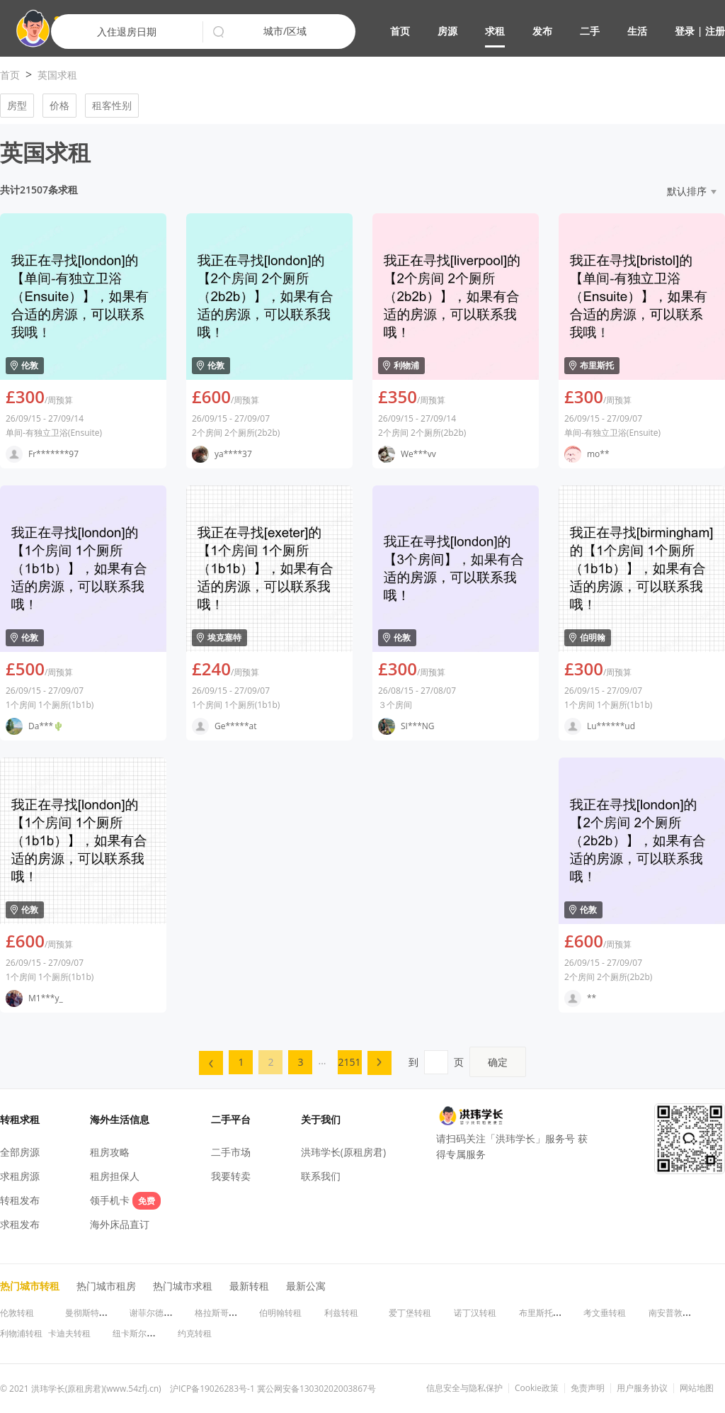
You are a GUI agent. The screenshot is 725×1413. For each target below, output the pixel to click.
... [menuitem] (322, 1060)
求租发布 (20, 1224)
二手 (590, 31)
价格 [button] (59, 105)
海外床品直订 (119, 1224)
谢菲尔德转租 (155, 1313)
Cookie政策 (537, 1388)
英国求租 (57, 74)
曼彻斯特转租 (90, 1313)
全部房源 (20, 1152)
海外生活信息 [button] (119, 1119)
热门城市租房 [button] (106, 1286)
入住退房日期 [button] (126, 31)
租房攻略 (110, 1152)
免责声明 (588, 1388)
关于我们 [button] (321, 1119)
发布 (542, 31)
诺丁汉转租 (475, 1313)
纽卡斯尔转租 (138, 1333)
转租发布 (20, 1200)
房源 (447, 31)
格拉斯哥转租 (220, 1313)
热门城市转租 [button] (29, 1286)
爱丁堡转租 (410, 1313)
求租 (495, 31)
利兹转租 (341, 1313)
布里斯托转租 (544, 1313)
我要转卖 (231, 1176)
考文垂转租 (604, 1313)
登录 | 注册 (700, 31)
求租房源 (20, 1176)
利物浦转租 (21, 1333)
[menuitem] (211, 1063)
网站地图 (697, 1388)
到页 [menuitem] (467, 1062)
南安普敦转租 (674, 1313)
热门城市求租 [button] (182, 1286)
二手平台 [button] (231, 1119)
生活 (637, 31)
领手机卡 (125, 1200)
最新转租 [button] (249, 1286)
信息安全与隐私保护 (464, 1388)
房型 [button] (17, 105)
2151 (349, 1062)
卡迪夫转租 (69, 1333)
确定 (498, 1062)
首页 (400, 31)
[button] (557, 32)
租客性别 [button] (112, 105)
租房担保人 (114, 1176)
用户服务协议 (642, 1388)
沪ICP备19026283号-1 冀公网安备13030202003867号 (273, 1389)
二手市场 (231, 1152)
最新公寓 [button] (306, 1286)
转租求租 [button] (20, 1119)
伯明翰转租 (280, 1313)
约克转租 (195, 1333)
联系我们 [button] (321, 1176)
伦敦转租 (17, 1313)
